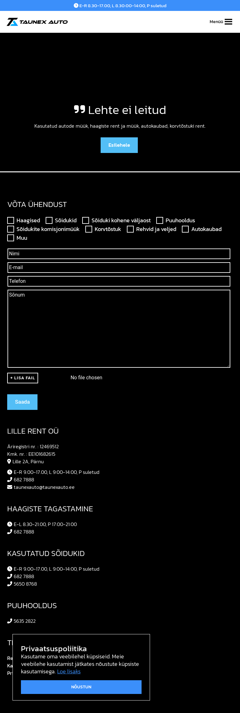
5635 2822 (21, 621)
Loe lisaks (69, 671)
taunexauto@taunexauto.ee (41, 487)
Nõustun (81, 687)
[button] (216, 22)
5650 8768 (22, 584)
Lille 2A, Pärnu (25, 461)
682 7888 (20, 479)
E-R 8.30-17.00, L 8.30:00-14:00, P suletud (120, 5)
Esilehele (119, 145)
